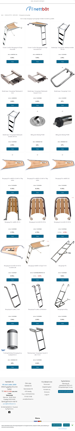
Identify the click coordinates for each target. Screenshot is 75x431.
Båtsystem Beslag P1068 (37, 135)
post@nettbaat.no (28, 399)
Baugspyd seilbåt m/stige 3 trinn (37, 265)
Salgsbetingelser (47, 387)
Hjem (2, 15)
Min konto (47, 392)
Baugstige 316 (62, 265)
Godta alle (66, 425)
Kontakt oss (47, 389)
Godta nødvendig (57, 425)
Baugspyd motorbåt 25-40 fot (62, 222)
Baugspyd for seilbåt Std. (63, 178)
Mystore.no (10, 409)
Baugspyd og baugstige (24, 15)
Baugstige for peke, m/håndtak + (37, 309)
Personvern (47, 384)
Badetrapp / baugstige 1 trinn (62, 91)
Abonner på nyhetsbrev (65, 391)
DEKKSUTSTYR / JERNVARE (11, 15)
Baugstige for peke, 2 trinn (12, 309)
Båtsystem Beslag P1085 (62, 135)
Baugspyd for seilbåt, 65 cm (12, 222)
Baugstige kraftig (62, 309)
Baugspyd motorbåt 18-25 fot (37, 222)
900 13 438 (29, 396)
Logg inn (46, 394)
